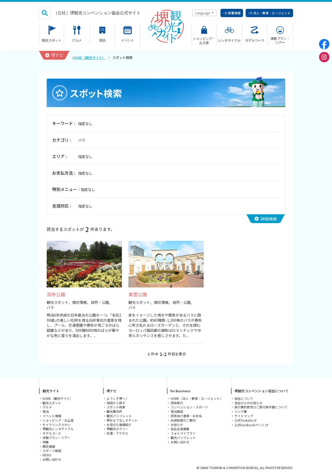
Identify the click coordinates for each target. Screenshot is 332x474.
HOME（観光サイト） (89, 57)
